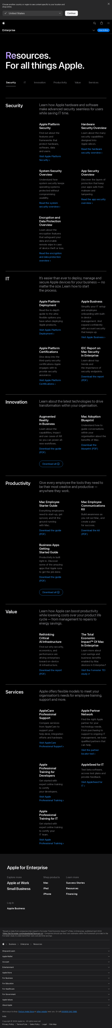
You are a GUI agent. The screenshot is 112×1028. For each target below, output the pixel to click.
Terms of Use (22, 1024)
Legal (44, 1024)
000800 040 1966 (69, 1012)
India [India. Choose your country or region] (4, 1016)
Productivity (60, 82)
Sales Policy (35, 1024)
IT (25, 82)
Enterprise (8, 30)
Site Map (52, 1024)
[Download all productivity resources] (51, 592)
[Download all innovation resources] (51, 464)
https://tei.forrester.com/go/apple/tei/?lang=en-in (23, 934)
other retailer (42, 1012)
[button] (32, 13)
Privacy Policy (8, 1024)
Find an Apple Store (26, 1012)
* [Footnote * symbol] (105, 665)
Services (93, 82)
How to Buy (103, 30)
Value (78, 82)
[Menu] (108, 23)
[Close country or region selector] (108, 3)
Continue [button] (71, 13)
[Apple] (3, 23)
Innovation (40, 82)
